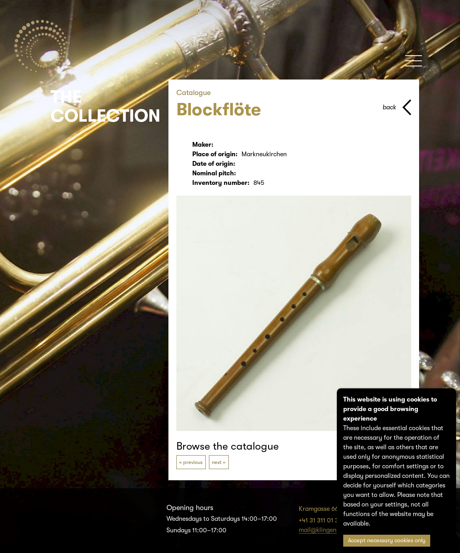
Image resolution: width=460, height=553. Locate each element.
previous (193, 462)
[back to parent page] (397, 107)
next (217, 462)
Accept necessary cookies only (386, 540)
